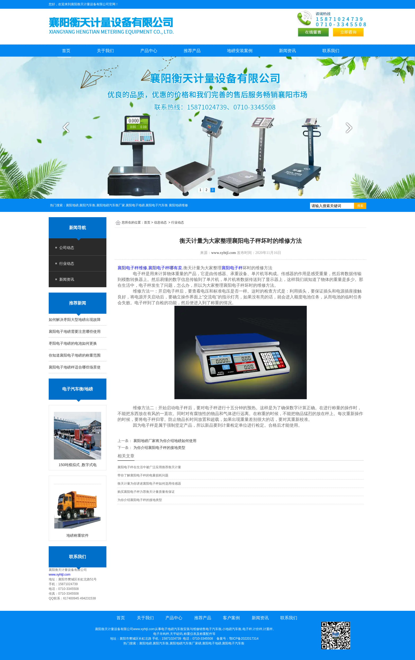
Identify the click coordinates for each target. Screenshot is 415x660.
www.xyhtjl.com (59, 574)
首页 (66, 50)
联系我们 (330, 50)
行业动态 (66, 263)
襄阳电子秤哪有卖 (165, 268)
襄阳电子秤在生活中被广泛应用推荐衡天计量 (149, 467)
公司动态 (66, 247)
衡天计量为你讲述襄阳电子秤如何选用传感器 (149, 483)
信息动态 (160, 222)
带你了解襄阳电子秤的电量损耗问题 (143, 475)
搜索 (360, 206)
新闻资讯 (287, 50)
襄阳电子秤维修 (132, 268)
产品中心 (148, 50)
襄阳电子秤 (232, 268)
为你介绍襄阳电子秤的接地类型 (158, 447)
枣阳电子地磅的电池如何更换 (73, 343)
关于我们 (105, 50)
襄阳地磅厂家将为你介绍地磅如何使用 (164, 441)
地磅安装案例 (239, 50)
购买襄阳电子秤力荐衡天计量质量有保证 (146, 492)
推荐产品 (192, 50)
